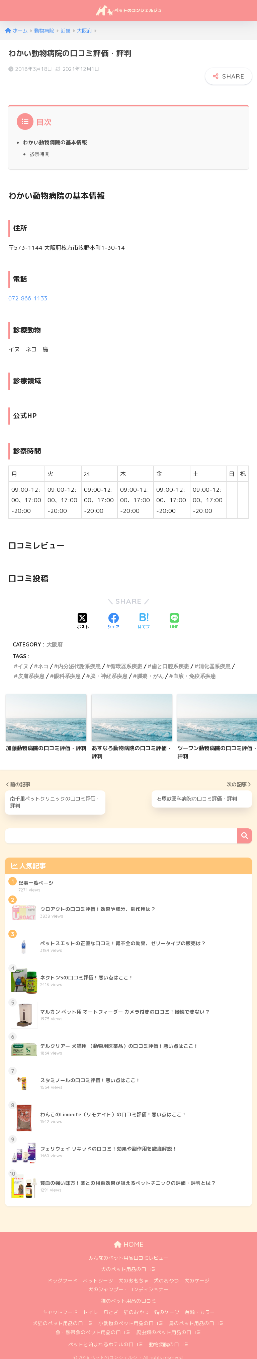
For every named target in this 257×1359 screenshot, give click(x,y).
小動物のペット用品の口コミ (131, 1318)
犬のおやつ (166, 1275)
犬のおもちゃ (133, 1275)
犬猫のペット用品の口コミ (63, 1318)
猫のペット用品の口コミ (128, 1295)
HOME (129, 1239)
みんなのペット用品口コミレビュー (128, 1252)
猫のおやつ (136, 1306)
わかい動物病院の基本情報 (55, 136)
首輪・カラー (200, 1306)
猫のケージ (166, 1306)
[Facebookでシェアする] (113, 616)
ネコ (43, 660)
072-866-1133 (29, 292)
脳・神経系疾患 (108, 670)
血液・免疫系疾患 (194, 670)
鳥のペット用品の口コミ (196, 1318)
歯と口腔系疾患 (170, 660)
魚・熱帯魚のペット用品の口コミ (93, 1327)
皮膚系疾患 (31, 670)
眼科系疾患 (67, 670)
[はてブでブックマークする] (144, 616)
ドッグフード (63, 1275)
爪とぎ (110, 1306)
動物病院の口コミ (169, 1339)
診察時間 (39, 148)
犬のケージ (196, 1275)
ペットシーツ (98, 1275)
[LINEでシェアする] (174, 616)
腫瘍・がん (150, 670)
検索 (244, 830)
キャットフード (60, 1306)
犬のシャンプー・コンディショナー (128, 1284)
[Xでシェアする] (83, 616)
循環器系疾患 (126, 660)
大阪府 (55, 638)
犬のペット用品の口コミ (128, 1263)
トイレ (90, 1306)
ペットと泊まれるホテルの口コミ (106, 1339)
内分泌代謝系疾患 (79, 660)
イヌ (23, 660)
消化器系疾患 (214, 660)
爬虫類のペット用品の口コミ (168, 1327)
